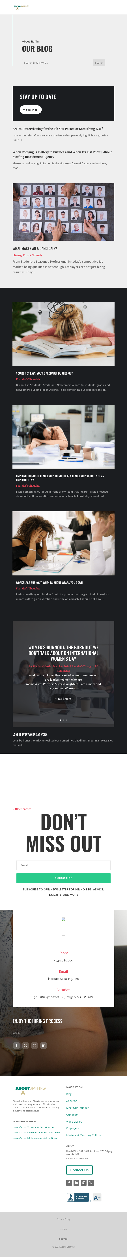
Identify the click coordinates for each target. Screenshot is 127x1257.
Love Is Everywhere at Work (30, 734)
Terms (63, 1228)
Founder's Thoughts (28, 379)
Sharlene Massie (42, 668)
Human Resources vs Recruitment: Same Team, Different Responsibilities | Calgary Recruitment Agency (59, 758)
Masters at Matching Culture (83, 1135)
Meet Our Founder (77, 1108)
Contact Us (79, 1169)
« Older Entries (22, 809)
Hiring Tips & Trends (27, 255)
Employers (72, 1128)
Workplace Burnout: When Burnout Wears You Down (49, 582)
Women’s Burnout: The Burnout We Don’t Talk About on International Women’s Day (63, 655)
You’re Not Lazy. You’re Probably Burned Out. (44, 373)
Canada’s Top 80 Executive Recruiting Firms (34, 1127)
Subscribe (31, 109)
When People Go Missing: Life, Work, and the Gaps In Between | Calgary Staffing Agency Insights (62, 784)
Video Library (74, 1121)
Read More (64, 701)
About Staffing (67, 1246)
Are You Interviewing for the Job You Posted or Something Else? (58, 129)
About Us (71, 1101)
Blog (69, 1094)
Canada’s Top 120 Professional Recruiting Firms (36, 1132)
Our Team (72, 1114)
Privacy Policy (63, 1219)
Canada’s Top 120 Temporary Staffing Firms (35, 1137)
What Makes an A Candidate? (35, 248)
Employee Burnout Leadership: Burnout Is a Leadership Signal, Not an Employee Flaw (60, 478)
